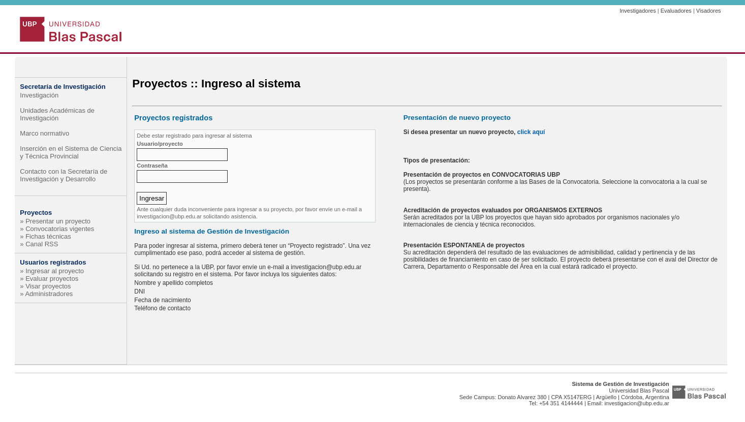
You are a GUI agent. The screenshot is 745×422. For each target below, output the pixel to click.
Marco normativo (44, 133)
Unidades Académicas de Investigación (57, 114)
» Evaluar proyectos (49, 278)
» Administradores (46, 294)
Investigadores (637, 11)
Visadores (708, 11)
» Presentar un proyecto (55, 221)
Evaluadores (676, 11)
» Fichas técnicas (45, 236)
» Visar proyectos (45, 286)
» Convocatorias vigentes (57, 229)
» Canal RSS (39, 244)
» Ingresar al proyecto (52, 271)
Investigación (39, 95)
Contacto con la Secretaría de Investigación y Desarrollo (63, 175)
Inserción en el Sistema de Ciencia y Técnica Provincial (70, 152)
